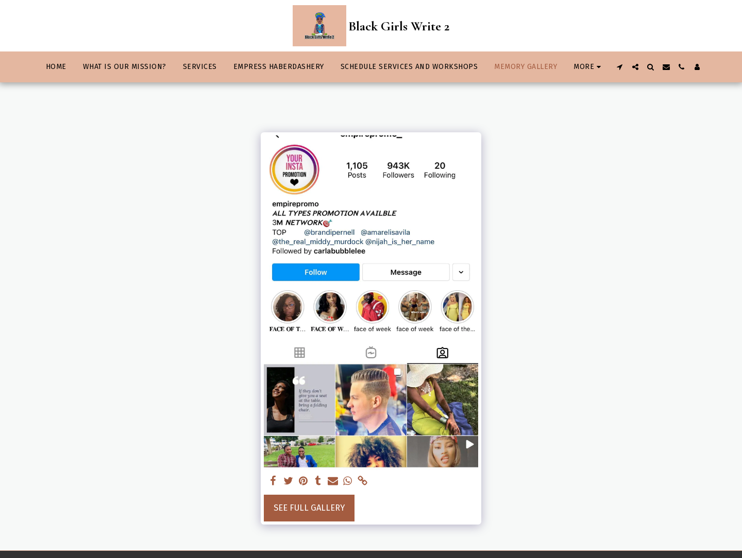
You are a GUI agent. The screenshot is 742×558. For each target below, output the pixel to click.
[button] (620, 67)
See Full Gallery (309, 508)
